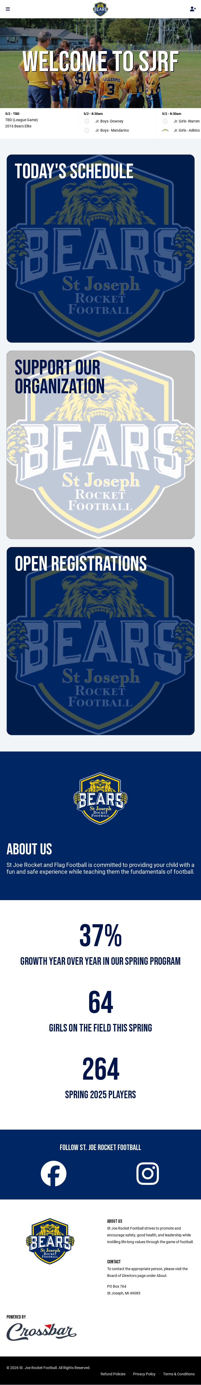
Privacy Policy (144, 1374)
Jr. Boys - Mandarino (112, 130)
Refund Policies (113, 1374)
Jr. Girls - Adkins (187, 130)
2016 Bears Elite (18, 126)
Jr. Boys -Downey (109, 121)
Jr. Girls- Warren (187, 121)
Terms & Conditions (179, 1374)
